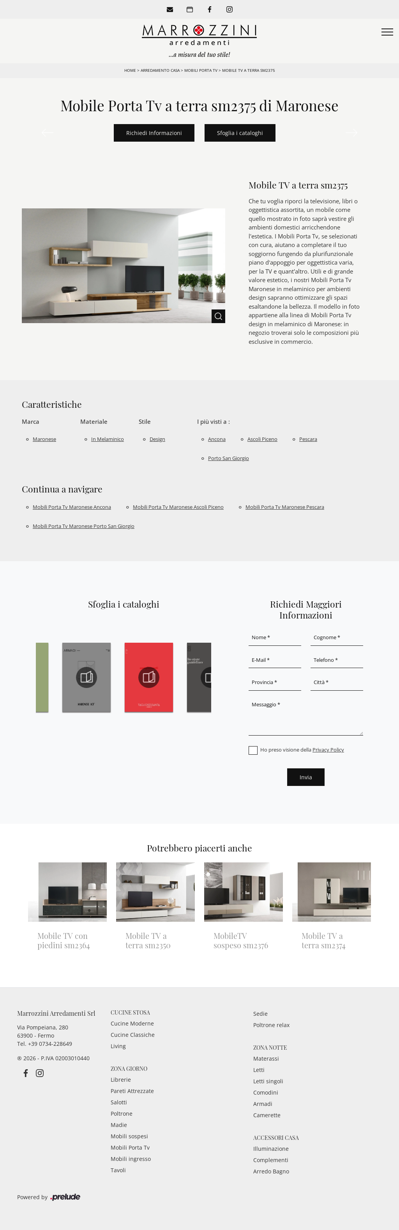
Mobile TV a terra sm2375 (248, 70)
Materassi (266, 1058)
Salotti (119, 1102)
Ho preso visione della (302, 749)
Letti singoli (268, 1081)
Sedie (260, 1013)
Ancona (217, 439)
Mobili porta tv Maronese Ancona (72, 506)
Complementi (270, 1160)
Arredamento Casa (160, 70)
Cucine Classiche (133, 1034)
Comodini (265, 1092)
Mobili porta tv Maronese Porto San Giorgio (83, 526)
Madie (119, 1125)
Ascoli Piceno (262, 439)
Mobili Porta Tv (200, 70)
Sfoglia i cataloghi (240, 133)
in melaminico (107, 439)
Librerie (121, 1079)
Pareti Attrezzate (132, 1091)
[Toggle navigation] (387, 32)
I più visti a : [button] (213, 421)
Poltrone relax (271, 1025)
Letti (259, 1070)
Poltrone (121, 1113)
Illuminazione (271, 1148)
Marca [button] (30, 421)
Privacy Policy (328, 749)
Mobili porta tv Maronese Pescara (284, 506)
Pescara (308, 439)
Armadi (262, 1103)
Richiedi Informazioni (154, 133)
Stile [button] (145, 421)
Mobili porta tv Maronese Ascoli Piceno (178, 506)
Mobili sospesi (129, 1136)
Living (118, 1046)
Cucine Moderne (132, 1023)
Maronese (44, 439)
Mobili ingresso (131, 1158)
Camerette (267, 1115)
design (157, 439)
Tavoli (118, 1170)
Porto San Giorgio (228, 458)
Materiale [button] (94, 421)
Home (130, 70)
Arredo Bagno (271, 1171)
